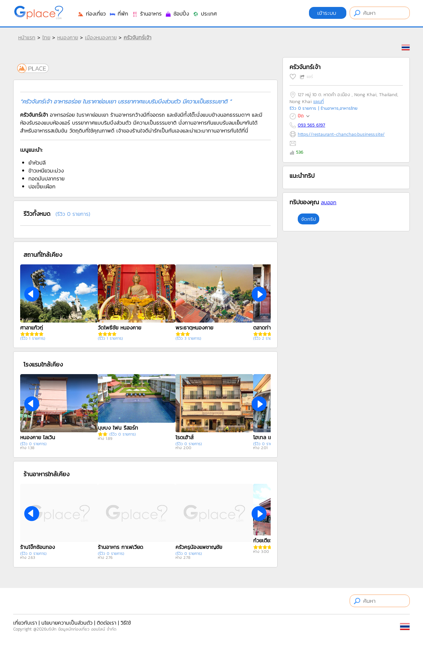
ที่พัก (118, 14)
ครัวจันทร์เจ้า (137, 37)
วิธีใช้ (126, 623)
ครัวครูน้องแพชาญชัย (198, 547)
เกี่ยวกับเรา (25, 623)
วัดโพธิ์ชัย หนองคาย (119, 327)
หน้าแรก (26, 37)
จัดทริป (308, 219)
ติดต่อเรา (106, 623)
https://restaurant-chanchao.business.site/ (341, 134)
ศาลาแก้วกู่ (31, 327)
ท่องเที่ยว (91, 14)
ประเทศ (204, 14)
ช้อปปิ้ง (177, 14)
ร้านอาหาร (147, 14)
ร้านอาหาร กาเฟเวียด (120, 547)
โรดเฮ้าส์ (184, 437)
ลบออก (328, 202)
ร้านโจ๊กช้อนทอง (37, 547)
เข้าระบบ (327, 13)
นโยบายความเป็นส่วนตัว (67, 623)
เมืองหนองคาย (101, 37)
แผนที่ (318, 101)
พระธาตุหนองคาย (194, 327)
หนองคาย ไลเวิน (37, 437)
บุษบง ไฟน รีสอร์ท (118, 427)
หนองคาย (67, 37)
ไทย (46, 37)
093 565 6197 (311, 125)
